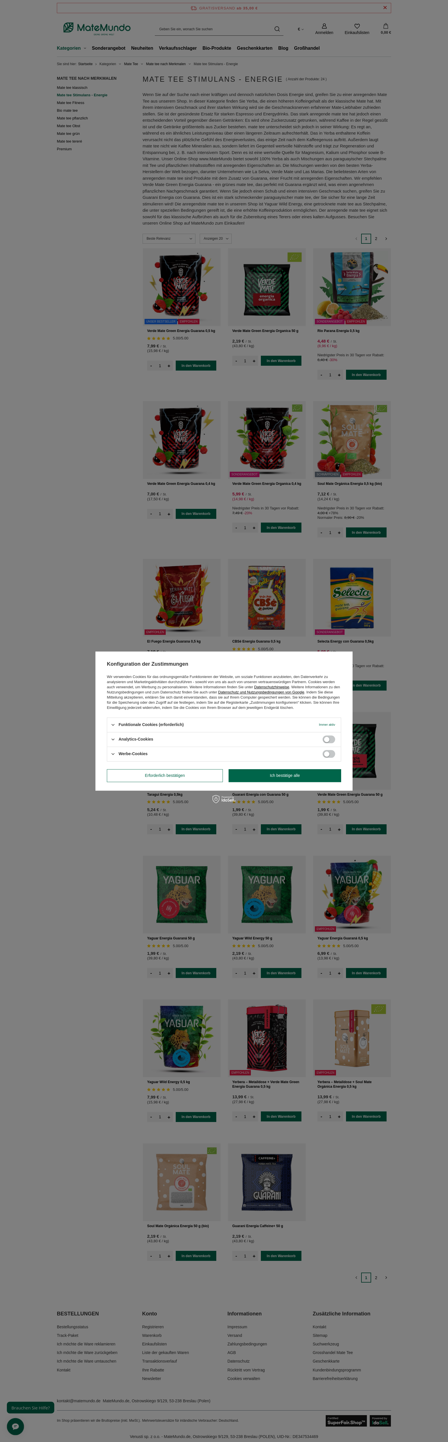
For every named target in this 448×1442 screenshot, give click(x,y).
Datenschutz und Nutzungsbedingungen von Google (261, 692)
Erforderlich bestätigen (165, 775)
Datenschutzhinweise (271, 687)
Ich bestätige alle (285, 775)
